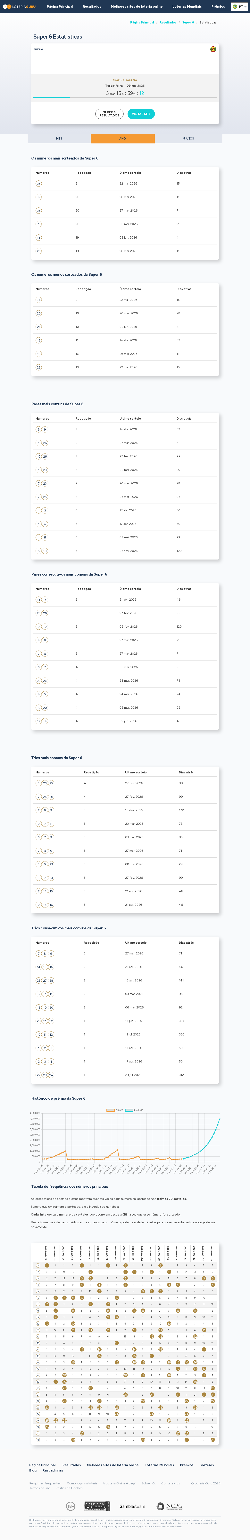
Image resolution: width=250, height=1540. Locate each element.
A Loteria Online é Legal (119, 1483)
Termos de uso (39, 1488)
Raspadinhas (53, 1470)
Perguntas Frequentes (45, 1483)
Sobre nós (149, 1483)
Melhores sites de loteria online (137, 6)
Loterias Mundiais (187, 6)
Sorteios (207, 1465)
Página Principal (142, 22)
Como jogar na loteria (82, 1483)
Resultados (168, 22)
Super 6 (188, 22)
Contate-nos (170, 1483)
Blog (33, 1470)
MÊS (59, 138)
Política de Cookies (69, 1488)
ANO (122, 138)
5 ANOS (188, 138)
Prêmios (218, 6)
